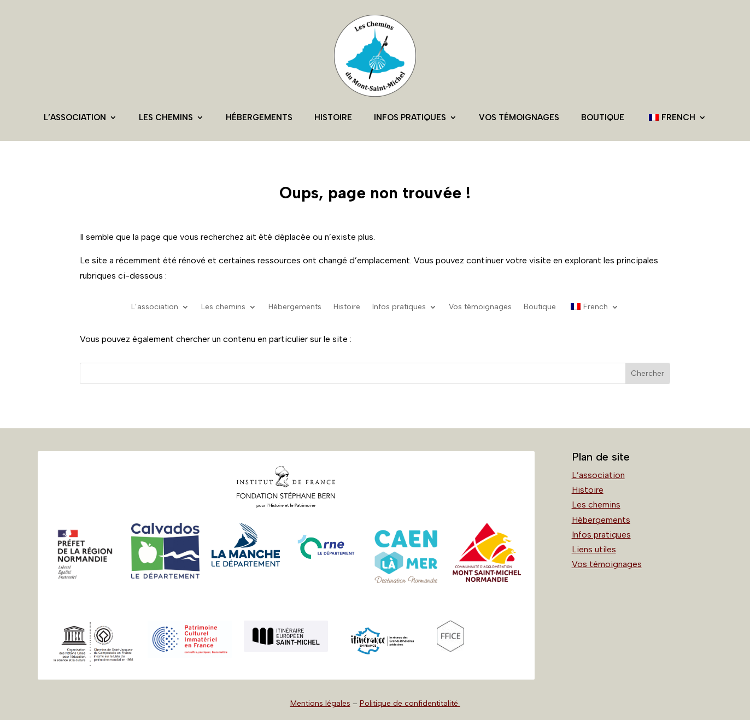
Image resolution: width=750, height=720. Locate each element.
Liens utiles (594, 549)
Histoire (333, 117)
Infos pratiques (410, 117)
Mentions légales (320, 703)
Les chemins (166, 117)
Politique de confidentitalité (410, 703)
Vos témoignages (519, 117)
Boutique (602, 117)
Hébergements (259, 117)
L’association (75, 117)
